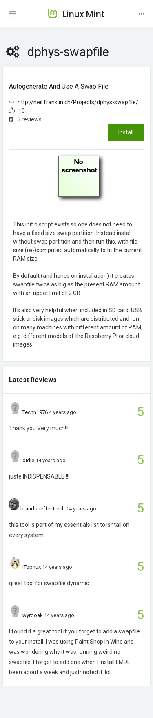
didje (28, 460)
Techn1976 (35, 412)
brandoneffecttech (42, 509)
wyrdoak (32, 615)
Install (125, 132)
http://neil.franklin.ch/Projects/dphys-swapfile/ (78, 102)
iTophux (31, 567)
